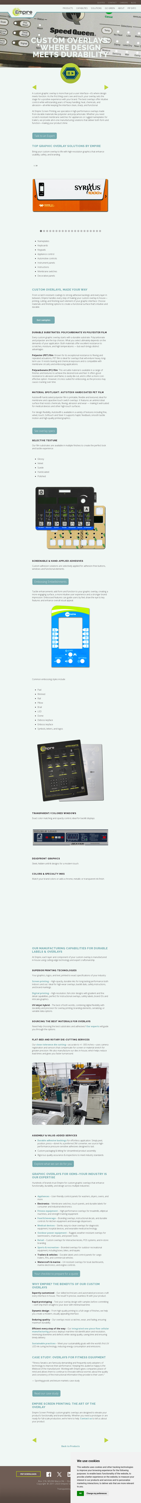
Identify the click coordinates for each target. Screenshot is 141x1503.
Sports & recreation (48, 1247)
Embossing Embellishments (50, 581)
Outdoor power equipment (52, 1232)
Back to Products (70, 1446)
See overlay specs (44, 431)
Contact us (86, 1418)
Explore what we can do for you (53, 1164)
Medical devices (46, 1225)
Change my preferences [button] (97, 1493)
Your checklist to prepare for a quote (56, 1274)
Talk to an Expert (44, 136)
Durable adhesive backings (52, 1140)
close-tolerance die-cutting (51, 1044)
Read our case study (46, 1393)
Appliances (43, 1196)
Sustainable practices (43, 1343)
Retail (40, 1240)
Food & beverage (46, 1218)
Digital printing (40, 993)
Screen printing (40, 981)
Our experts (92, 1026)
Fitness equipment (47, 1210)
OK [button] (80, 1493)
